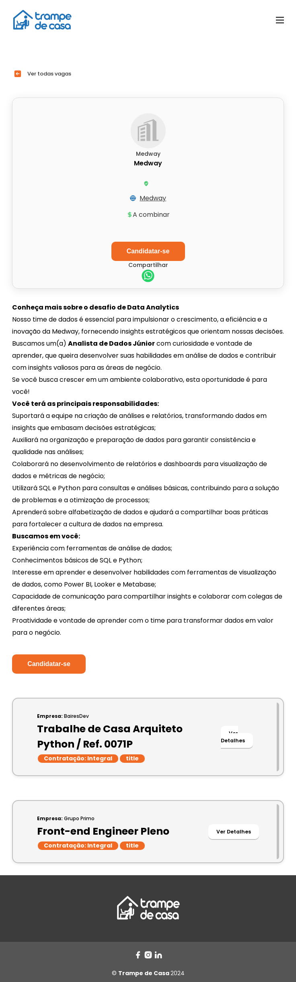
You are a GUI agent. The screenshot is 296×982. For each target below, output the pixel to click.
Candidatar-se (48, 663)
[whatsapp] (148, 276)
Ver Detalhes (233, 737)
